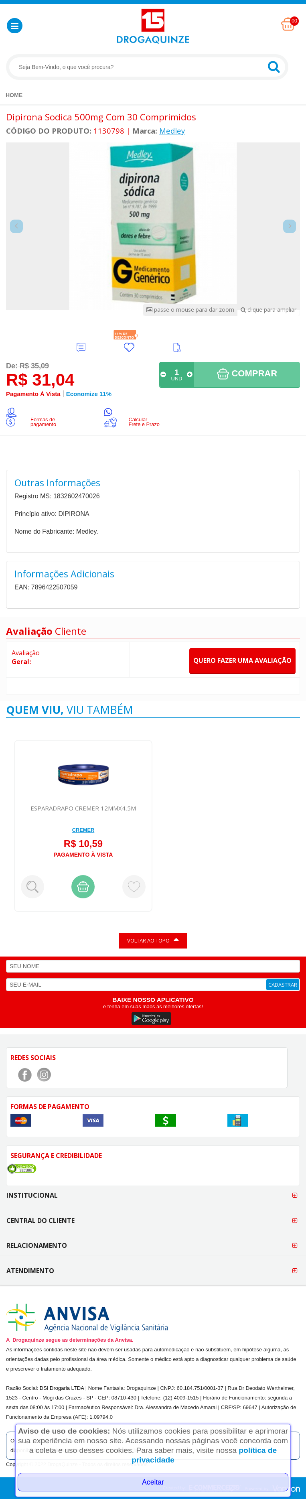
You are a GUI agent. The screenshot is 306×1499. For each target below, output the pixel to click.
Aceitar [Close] (153, 1482)
